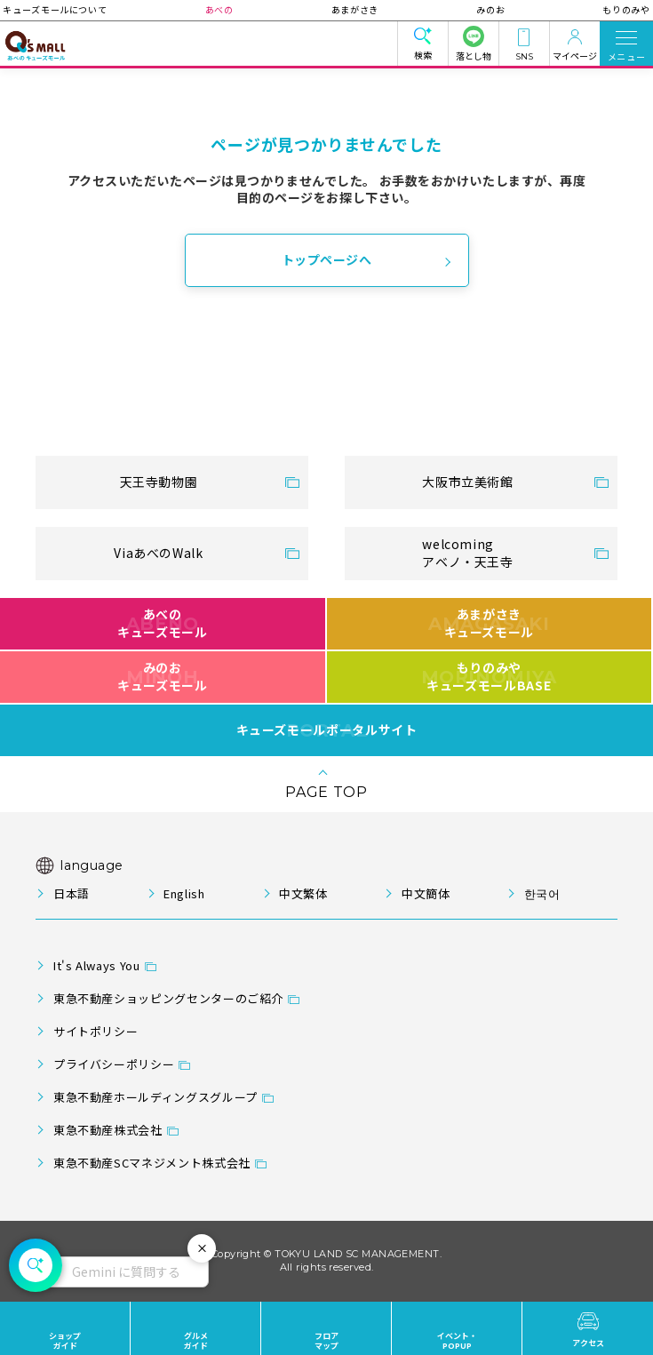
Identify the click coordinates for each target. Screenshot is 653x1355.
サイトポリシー (95, 1031)
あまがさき (354, 9)
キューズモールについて (87, 9)
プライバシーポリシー (113, 1064)
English (183, 893)
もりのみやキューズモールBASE (489, 676)
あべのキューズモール (162, 623)
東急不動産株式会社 (108, 1129)
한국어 (542, 893)
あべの (235, 9)
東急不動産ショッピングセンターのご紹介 (168, 998)
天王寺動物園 (159, 481)
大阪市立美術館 (467, 481)
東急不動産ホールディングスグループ (155, 1096)
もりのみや (593, 9)
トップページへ (327, 259)
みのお (474, 9)
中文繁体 (303, 893)
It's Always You (96, 965)
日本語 (71, 893)
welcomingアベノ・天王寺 (467, 552)
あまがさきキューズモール (489, 623)
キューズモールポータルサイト (327, 730)
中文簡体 (426, 893)
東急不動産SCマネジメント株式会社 (152, 1162)
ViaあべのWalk (158, 553)
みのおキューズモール (162, 676)
